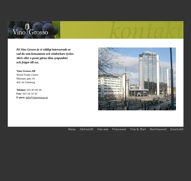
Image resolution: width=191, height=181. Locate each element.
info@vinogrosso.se (37, 97)
